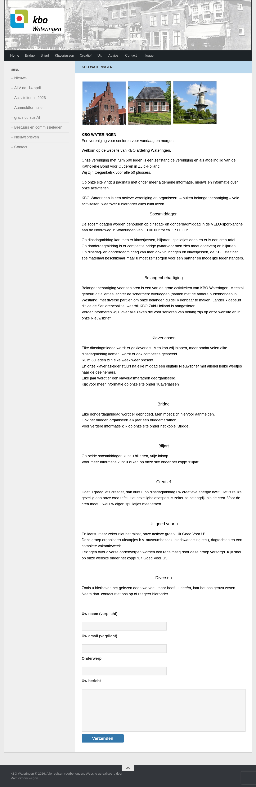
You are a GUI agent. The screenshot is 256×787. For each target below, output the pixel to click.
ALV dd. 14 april (27, 88)
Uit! (100, 55)
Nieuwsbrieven (26, 137)
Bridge (30, 55)
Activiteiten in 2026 (30, 98)
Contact (130, 55)
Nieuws (20, 78)
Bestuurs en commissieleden (38, 127)
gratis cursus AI (27, 117)
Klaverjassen (64, 55)
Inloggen (149, 55)
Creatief (86, 55)
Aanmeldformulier (29, 108)
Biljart (45, 55)
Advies (113, 55)
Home (14, 55)
